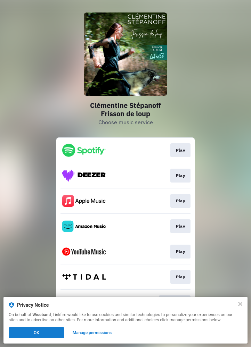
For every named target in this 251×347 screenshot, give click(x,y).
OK (36, 332)
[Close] (240, 304)
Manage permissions (92, 332)
